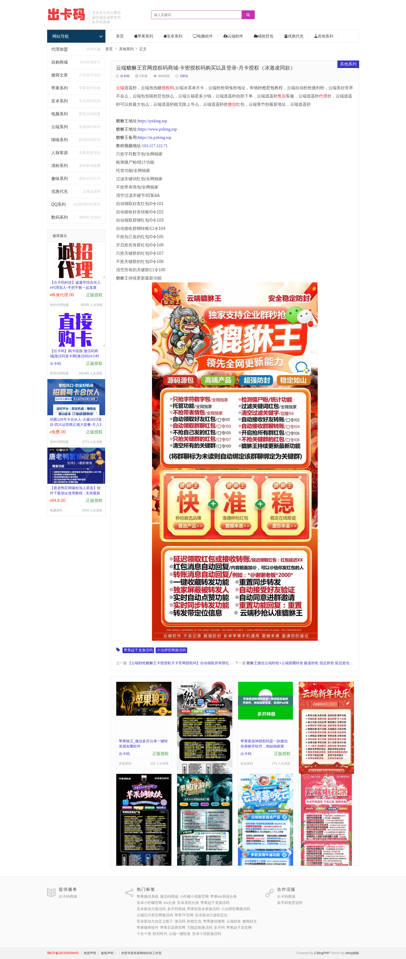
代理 (323, 96)
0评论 (184, 76)
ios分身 (170, 903)
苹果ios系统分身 (223, 896)
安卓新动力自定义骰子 (155, 921)
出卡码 (124, 76)
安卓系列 (59, 101)
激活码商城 (169, 896)
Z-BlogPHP (322, 953)
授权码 (168, 88)
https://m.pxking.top (154, 137)
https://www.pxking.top (157, 129)
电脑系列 (59, 114)
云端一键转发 (180, 934)
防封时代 (160, 934)
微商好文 (249, 921)
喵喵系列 (59, 140)
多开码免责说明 (289, 903)
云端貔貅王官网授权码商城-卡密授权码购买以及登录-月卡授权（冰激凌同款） (205, 68)
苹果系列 (59, 88)
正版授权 (94, 295)
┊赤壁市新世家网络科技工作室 (140, 953)
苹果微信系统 (147, 896)
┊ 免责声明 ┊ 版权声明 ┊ (98, 953)
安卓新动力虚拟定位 (211, 915)
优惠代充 (59, 191)
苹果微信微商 (214, 921)
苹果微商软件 (147, 927)
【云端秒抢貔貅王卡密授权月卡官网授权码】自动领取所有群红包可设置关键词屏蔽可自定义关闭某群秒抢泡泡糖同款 (222, 663)
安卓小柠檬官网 (149, 903)
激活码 (180, 921)
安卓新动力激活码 (151, 909)
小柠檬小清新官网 (194, 896)
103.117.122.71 (155, 146)
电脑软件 (203, 36)
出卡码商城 (68, 896)
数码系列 (59, 217)
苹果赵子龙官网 (239, 927)
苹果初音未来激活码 (203, 909)
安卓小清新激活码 (206, 934)
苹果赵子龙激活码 (138, 650)
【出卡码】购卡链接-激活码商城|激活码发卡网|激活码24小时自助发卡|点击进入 (74, 356)
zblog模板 (352, 953)
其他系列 (323, 36)
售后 (282, 96)
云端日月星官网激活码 (155, 915)
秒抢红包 (194, 921)
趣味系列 (59, 178)
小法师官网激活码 (171, 650)
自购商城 (59, 62)
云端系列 (59, 127)
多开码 (219, 927)
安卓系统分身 (188, 903)
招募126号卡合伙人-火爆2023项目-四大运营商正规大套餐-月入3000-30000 (76, 424)
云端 (120, 88)
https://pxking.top (152, 121)
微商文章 (59, 75)
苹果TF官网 (184, 915)
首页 (120, 36)
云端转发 (233, 921)
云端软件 (233, 36)
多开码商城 (176, 909)
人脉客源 (59, 152)
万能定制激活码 (199, 927)
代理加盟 (59, 49)
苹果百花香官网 (172, 927)
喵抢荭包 (263, 36)
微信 (232, 104)
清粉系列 (59, 165)
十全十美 (144, 934)
